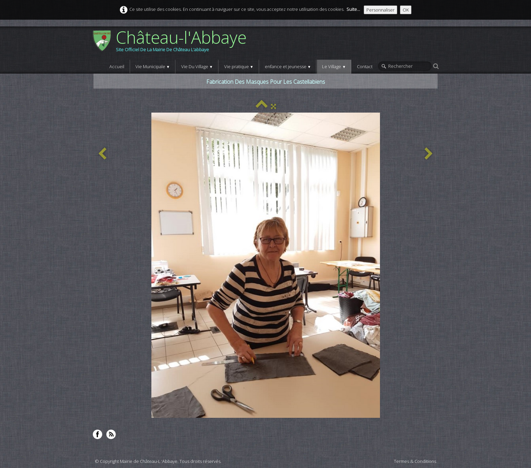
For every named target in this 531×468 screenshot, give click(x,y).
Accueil (116, 66)
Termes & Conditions (415, 461)
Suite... (353, 9)
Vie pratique (239, 66)
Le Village (334, 66)
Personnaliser (380, 10)
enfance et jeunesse (288, 66)
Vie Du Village (197, 66)
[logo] (172, 43)
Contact (365, 66)
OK (406, 10)
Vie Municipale (152, 66)
